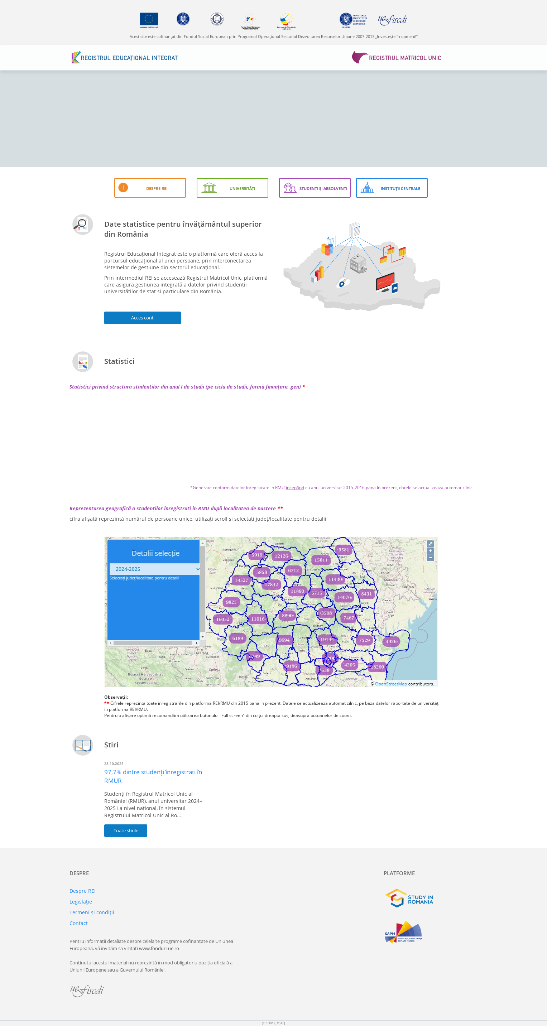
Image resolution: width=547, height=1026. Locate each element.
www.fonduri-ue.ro (159, 948)
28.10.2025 (114, 763)
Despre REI (82, 890)
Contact (78, 923)
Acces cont (142, 317)
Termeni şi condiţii (91, 912)
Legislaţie (80, 901)
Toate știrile (126, 830)
